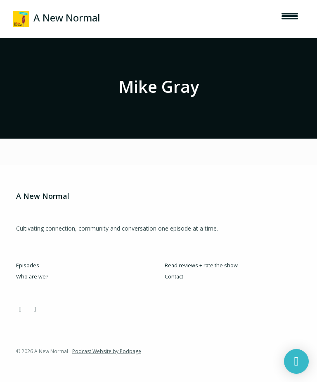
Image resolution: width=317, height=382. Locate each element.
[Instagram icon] (20, 309)
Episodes (27, 265)
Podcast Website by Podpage (106, 351)
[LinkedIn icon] (35, 309)
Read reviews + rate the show (201, 265)
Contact (174, 276)
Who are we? (32, 276)
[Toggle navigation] (289, 19)
